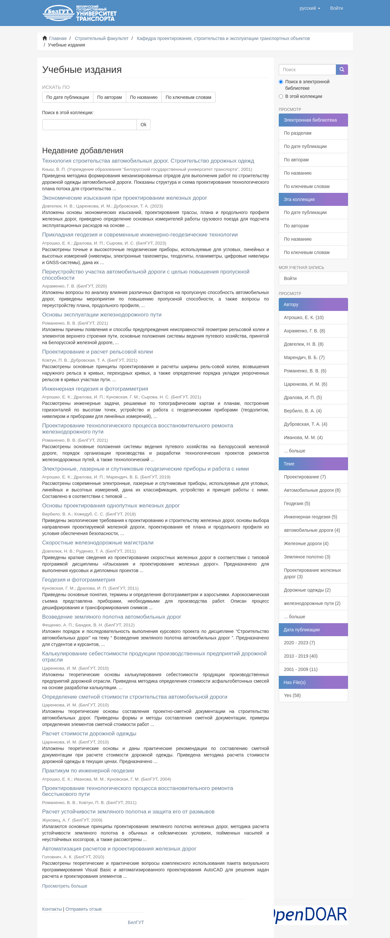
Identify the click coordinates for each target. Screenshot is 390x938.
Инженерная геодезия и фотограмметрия (95, 389)
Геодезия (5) (297, 503)
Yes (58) (292, 695)
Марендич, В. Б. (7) (304, 357)
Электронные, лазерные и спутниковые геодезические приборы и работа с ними (145, 469)
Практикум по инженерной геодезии (88, 771)
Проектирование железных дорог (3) (312, 573)
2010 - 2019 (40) (301, 656)
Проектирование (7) (305, 476)
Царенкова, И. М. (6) (305, 384)
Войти (290, 278)
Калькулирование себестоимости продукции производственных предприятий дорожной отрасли (154, 656)
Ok (143, 124)
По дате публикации (68, 97)
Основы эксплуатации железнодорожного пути (102, 315)
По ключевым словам (188, 97)
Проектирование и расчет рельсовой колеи (97, 352)
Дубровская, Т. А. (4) (305, 424)
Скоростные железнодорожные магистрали (98, 543)
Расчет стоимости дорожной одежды (89, 733)
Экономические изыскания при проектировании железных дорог (124, 198)
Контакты (52, 909)
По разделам (297, 133)
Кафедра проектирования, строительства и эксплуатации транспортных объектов (223, 38)
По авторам (109, 97)
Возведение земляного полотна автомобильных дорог (112, 617)
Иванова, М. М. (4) (303, 437)
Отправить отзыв (83, 909)
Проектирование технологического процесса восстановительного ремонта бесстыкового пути (137, 791)
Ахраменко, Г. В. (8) (304, 330)
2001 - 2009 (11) (301, 669)
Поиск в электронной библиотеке (304, 85)
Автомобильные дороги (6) (312, 490)
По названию (144, 97)
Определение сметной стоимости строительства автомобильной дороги (134, 697)
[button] (310, 8)
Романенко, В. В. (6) (305, 370)
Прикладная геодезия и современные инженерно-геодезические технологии (140, 235)
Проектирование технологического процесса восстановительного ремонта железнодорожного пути (137, 428)
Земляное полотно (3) (307, 556)
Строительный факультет (101, 38)
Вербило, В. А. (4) (303, 410)
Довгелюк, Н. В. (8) (304, 344)
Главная (57, 38)
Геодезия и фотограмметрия (78, 580)
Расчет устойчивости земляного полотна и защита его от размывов (128, 812)
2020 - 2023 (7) (299, 642)
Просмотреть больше (64, 886)
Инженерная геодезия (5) (310, 516)
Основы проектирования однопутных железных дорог (111, 506)
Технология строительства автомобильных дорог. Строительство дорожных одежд (148, 161)
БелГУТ (136, 922)
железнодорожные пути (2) (312, 603)
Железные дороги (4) (306, 543)
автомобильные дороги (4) (312, 530)
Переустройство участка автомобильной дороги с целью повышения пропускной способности (146, 275)
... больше (294, 450)
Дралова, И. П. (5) (303, 397)
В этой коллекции (300, 96)
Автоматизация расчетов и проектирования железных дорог (119, 849)
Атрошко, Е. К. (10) (304, 317)
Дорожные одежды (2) (307, 590)
